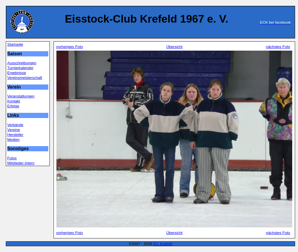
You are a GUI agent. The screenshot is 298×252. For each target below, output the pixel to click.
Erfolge (13, 106)
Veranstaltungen (20, 96)
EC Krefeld (162, 244)
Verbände (15, 125)
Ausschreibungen (21, 63)
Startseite (15, 44)
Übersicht (174, 47)
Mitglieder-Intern (20, 163)
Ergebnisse (16, 73)
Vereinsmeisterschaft (24, 78)
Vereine (13, 130)
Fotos (12, 158)
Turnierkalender (20, 68)
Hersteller (15, 135)
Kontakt (13, 101)
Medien (13, 139)
